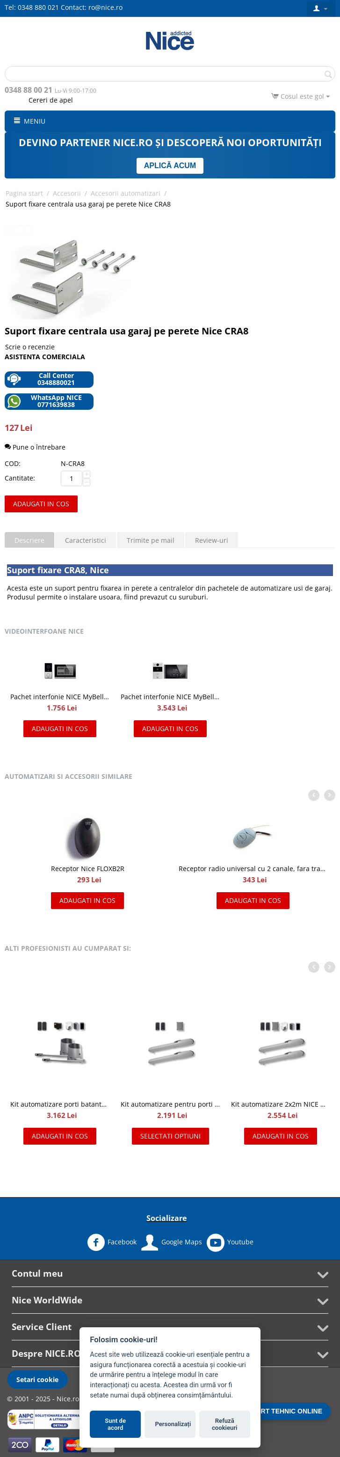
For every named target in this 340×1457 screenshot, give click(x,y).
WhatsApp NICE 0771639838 (44, 401)
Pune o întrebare (35, 447)
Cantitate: (20, 477)
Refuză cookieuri (225, 1424)
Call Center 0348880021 (41, 379)
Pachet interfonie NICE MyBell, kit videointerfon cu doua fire (59, 696)
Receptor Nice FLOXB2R (87, 868)
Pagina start (24, 193)
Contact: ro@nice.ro (92, 7)
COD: (13, 463)
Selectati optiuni (170, 1136)
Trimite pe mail (150, 540)
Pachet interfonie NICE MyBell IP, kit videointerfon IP (170, 696)
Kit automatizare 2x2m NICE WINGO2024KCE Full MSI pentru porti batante (280, 1104)
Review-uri (211, 540)
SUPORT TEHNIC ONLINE (282, 1411)
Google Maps (171, 1242)
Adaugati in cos (41, 503)
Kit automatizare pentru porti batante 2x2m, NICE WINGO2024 (170, 1104)
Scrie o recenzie (30, 346)
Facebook (112, 1242)
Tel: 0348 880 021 (32, 7)
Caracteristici (85, 540)
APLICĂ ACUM (170, 166)
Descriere (29, 540)
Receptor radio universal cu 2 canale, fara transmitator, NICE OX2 (253, 868)
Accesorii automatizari (125, 193)
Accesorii (67, 193)
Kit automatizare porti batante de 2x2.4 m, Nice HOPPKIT (59, 1104)
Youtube (230, 1242)
